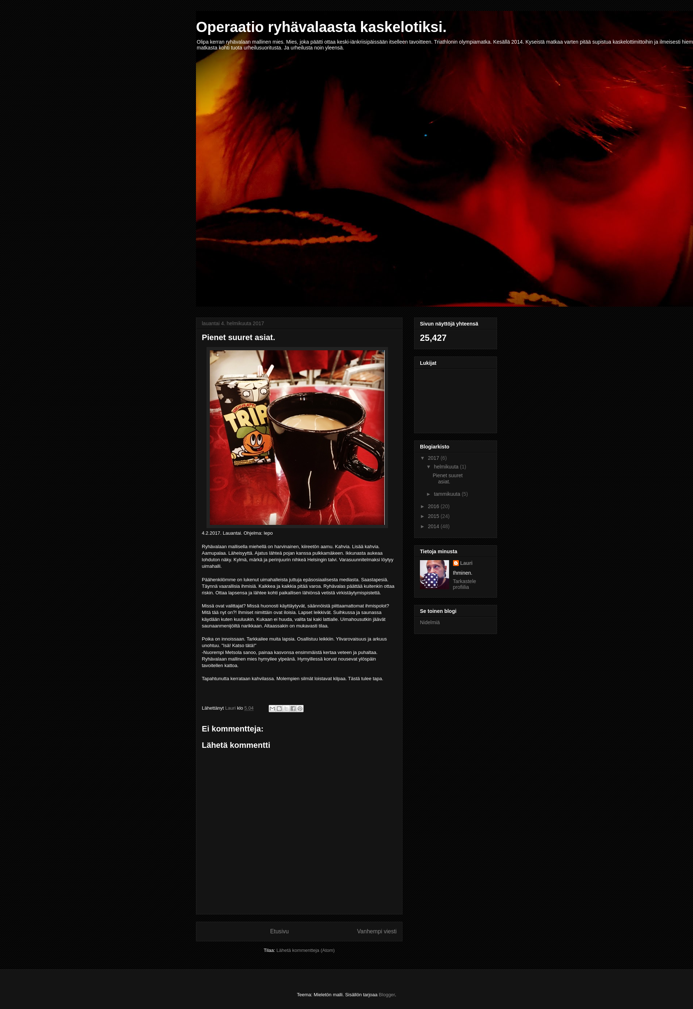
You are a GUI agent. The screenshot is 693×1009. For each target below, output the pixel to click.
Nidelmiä (430, 622)
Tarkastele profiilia (464, 584)
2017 (434, 458)
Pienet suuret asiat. (448, 478)
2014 (434, 526)
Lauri (466, 563)
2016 (434, 506)
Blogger (387, 994)
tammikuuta (447, 494)
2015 (434, 516)
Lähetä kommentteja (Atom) (305, 950)
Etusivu (279, 931)
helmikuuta (447, 467)
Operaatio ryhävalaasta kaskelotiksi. (321, 27)
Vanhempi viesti (377, 931)
